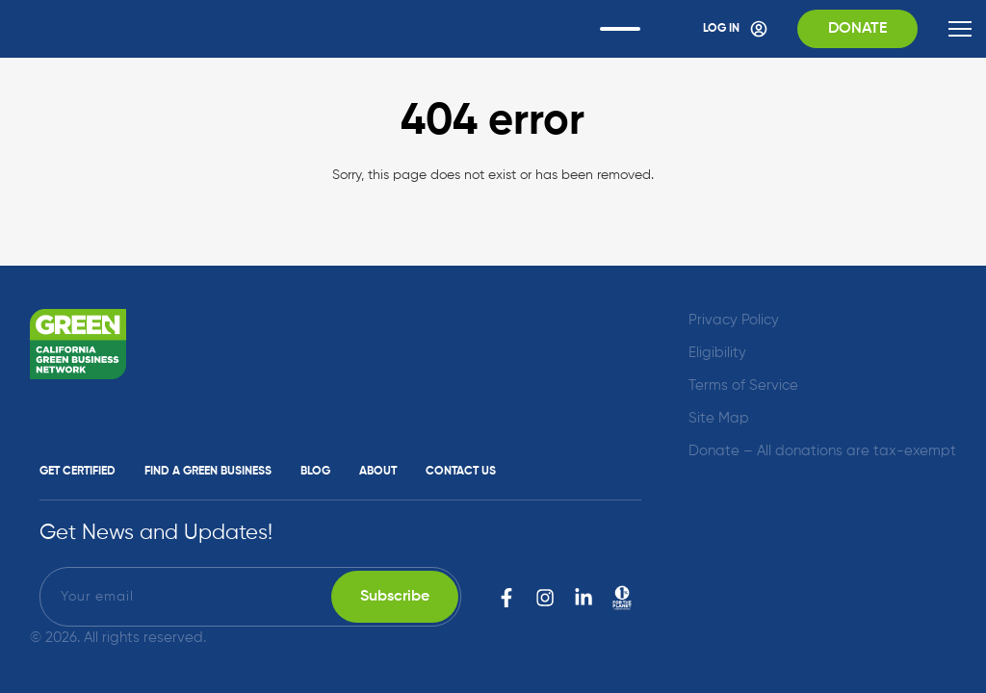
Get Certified (77, 471)
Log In (735, 29)
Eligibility (717, 353)
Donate (857, 29)
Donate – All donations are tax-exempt (822, 451)
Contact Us (461, 471)
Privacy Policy (733, 320)
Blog (315, 471)
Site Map (718, 418)
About (378, 471)
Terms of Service (743, 385)
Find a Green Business (208, 471)
